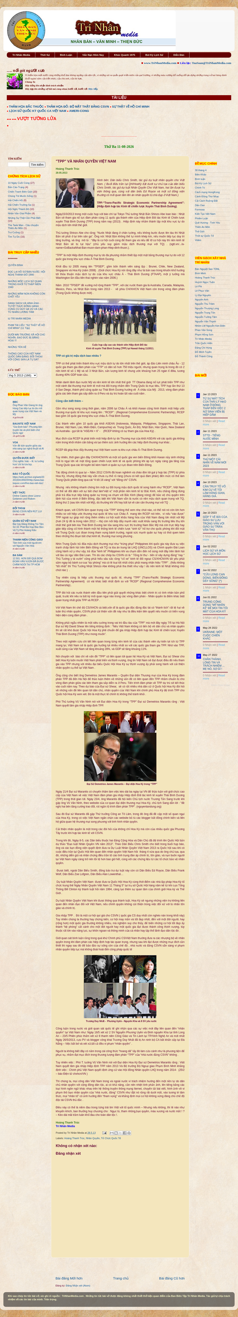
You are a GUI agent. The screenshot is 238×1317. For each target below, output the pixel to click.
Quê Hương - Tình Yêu (207, 222)
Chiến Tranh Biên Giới (20, 191)
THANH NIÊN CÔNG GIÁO (28, 539)
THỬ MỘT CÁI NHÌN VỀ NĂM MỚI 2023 (214, 462)
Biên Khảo (200, 174)
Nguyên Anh (201, 299)
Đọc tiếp (93, 88)
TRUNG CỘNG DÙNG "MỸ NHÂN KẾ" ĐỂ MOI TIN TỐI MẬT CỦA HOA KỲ (215, 606)
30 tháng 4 (200, 170)
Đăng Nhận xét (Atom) (78, 1285)
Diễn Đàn (178, 55)
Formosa (200, 209)
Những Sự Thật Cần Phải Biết (24, 218)
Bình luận (200, 179)
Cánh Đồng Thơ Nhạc (207, 196)
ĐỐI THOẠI (19, 508)
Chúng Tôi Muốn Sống (20, 196)
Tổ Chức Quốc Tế (111, 1138)
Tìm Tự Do (14, 236)
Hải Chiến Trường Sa (19, 204)
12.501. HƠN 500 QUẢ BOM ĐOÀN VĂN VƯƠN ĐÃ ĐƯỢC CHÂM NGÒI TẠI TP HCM (28, 561)
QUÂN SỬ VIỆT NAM (24, 520)
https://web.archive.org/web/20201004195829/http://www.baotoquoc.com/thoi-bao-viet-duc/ (28, 480)
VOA (15, 442)
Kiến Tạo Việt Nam (205, 213)
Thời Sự (45, 55)
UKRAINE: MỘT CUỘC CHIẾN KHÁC (212, 635)
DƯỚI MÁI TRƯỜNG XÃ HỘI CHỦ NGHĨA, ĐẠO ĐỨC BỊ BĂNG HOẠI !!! (26, 337)
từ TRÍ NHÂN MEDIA (19, 318)
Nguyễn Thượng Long (207, 308)
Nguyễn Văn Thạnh (205, 321)
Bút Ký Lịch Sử (154, 55)
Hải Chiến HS (15, 200)
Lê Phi (198, 286)
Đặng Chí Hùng (203, 347)
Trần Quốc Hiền (203, 343)
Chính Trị (200, 187)
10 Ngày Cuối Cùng (18, 183)
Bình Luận (66, 55)
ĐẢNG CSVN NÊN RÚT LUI (27, 511)
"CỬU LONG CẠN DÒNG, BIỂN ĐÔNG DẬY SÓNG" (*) (215, 578)
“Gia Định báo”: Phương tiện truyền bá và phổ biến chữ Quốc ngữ (27, 430)
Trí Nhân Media (21, 55)
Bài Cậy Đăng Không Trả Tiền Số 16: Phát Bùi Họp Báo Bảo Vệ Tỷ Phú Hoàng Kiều (28, 527)
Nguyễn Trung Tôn (205, 312)
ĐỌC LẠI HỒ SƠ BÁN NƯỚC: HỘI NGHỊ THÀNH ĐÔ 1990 (26, 273)
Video (198, 240)
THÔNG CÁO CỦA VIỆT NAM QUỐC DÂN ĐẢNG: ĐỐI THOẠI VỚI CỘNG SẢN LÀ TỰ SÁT (25, 356)
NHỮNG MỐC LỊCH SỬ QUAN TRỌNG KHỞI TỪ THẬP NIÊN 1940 (25, 284)
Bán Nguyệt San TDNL (207, 269)
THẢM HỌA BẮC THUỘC (26, 106)
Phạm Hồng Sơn (204, 334)
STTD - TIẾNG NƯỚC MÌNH (211, 437)
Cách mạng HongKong (207, 192)
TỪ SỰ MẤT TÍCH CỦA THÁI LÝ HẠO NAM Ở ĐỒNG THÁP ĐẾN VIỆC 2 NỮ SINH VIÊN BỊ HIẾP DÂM (214, 406)
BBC (15, 402)
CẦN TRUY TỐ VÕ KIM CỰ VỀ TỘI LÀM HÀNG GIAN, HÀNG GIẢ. (214, 491)
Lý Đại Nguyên (203, 295)
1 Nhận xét (209, 587)
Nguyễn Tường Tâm (206, 317)
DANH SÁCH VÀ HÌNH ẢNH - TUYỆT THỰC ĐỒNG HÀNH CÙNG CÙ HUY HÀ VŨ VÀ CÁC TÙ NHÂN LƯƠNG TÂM (25, 307)
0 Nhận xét (209, 421)
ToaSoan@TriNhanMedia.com (211, 63)
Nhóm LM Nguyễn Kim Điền (210, 325)
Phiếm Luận (201, 218)
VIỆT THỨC (19, 492)
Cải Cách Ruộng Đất (206, 200)
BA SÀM (17, 555)
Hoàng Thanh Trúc (74, 1138)
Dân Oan (200, 205)
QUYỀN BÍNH (15, 265)
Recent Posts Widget (220, 685)
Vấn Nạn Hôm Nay (93, 55)
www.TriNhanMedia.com (160, 63)
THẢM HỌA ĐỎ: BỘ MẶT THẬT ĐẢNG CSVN (78, 106)
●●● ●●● (12, 119)
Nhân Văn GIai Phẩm (19, 213)
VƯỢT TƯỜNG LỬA (36, 118)
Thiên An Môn (202, 227)
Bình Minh (200, 273)
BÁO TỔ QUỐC (21, 473)
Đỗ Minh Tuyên (203, 352)
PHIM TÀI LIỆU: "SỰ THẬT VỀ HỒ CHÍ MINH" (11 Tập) (26, 326)
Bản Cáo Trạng (16, 187)
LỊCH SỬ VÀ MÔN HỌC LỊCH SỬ (214, 552)
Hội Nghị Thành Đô (18, 209)
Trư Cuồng (14, 232)
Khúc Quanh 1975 (124, 55)
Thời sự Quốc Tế (204, 235)
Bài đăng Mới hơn (69, 1278)
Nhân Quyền (93, 1138)
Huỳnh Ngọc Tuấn (205, 282)
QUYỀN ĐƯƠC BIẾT (24, 458)
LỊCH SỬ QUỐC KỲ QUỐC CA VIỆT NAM (37, 111)
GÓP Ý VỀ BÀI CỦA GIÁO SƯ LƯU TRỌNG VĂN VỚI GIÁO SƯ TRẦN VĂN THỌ (215, 523)
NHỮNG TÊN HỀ (17, 347)
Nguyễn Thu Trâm (204, 303)
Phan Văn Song (203, 330)
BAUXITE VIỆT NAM (24, 423)
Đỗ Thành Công (203, 356)
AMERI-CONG (79, 111)
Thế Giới (199, 231)
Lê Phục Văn (202, 290)
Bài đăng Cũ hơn (172, 1278)
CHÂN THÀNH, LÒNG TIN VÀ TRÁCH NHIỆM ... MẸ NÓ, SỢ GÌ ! (214, 664)
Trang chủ (121, 1278)
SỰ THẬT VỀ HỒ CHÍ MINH (130, 106)
